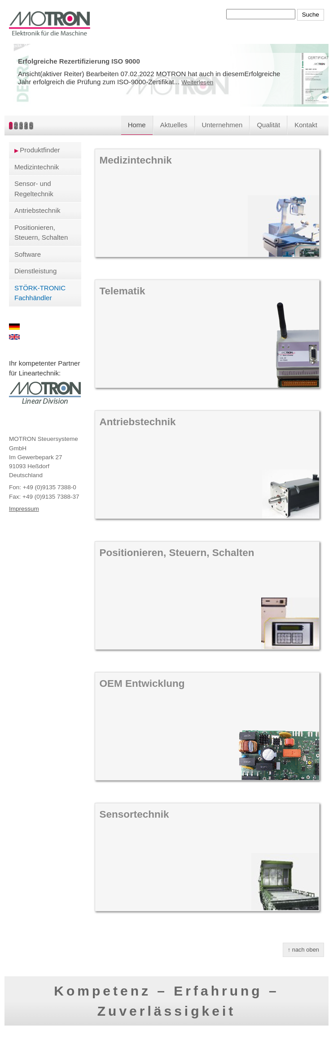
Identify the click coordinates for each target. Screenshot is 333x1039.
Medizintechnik (36, 167)
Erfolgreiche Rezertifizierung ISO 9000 (79, 61)
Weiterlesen (197, 82)
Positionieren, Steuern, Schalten (41, 232)
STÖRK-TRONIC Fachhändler (40, 293)
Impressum (24, 508)
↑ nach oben (303, 949)
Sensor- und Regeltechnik (33, 189)
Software (27, 254)
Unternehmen (222, 125)
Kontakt (305, 125)
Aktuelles (174, 125)
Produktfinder (40, 150)
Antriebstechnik (37, 210)
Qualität (268, 125)
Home (137, 125)
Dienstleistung (35, 271)
